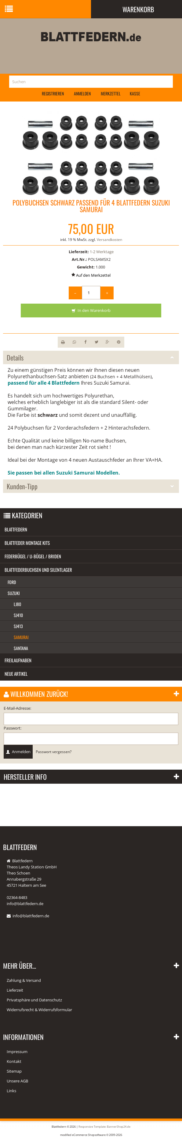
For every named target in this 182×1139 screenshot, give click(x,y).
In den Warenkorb (91, 311)
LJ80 (17, 604)
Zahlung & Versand (24, 980)
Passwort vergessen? (53, 751)
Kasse (135, 93)
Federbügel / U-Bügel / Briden (33, 556)
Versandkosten (109, 239)
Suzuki (14, 593)
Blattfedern (16, 529)
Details (91, 357)
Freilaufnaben (18, 660)
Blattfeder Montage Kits (27, 542)
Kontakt (14, 1061)
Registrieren (53, 93)
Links (11, 1090)
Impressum (17, 1051)
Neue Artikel (16, 673)
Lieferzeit (15, 990)
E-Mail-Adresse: (17, 708)
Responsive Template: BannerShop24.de (104, 1127)
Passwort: (12, 728)
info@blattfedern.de (31, 916)
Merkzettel (111, 93)
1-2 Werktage (102, 251)
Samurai (21, 637)
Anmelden (82, 93)
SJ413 (18, 626)
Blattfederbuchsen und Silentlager (38, 569)
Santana (21, 648)
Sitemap (14, 1071)
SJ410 (18, 615)
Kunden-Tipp (91, 486)
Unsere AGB (17, 1081)
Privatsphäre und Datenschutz (34, 1000)
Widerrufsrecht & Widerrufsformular (39, 1009)
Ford (12, 582)
